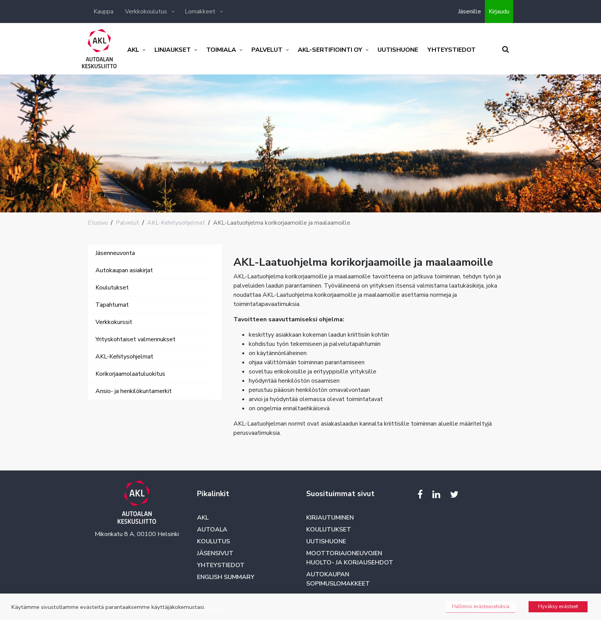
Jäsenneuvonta (115, 253)
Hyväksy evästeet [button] (558, 606)
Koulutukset (112, 287)
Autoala (212, 529)
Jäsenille (469, 11)
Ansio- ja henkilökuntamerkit (133, 391)
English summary (226, 577)
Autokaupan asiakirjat (124, 270)
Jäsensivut (215, 553)
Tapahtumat (112, 305)
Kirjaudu (499, 11)
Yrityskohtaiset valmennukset (135, 339)
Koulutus (213, 541)
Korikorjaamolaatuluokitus (130, 374)
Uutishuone (326, 541)
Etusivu (98, 223)
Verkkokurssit (113, 322)
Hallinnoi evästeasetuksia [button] (480, 606)
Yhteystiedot (221, 565)
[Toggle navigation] (98, 407)
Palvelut (127, 223)
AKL (203, 517)
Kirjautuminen (330, 517)
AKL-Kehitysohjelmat (176, 223)
